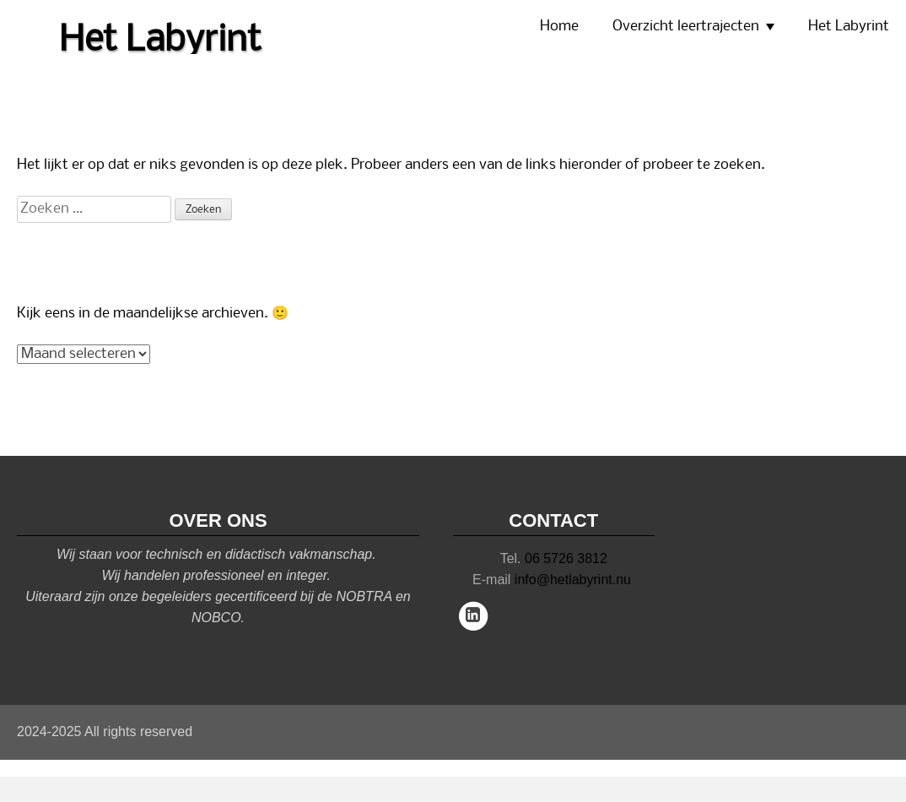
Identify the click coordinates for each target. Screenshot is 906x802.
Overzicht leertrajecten (685, 27)
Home (559, 27)
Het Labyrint (848, 27)
